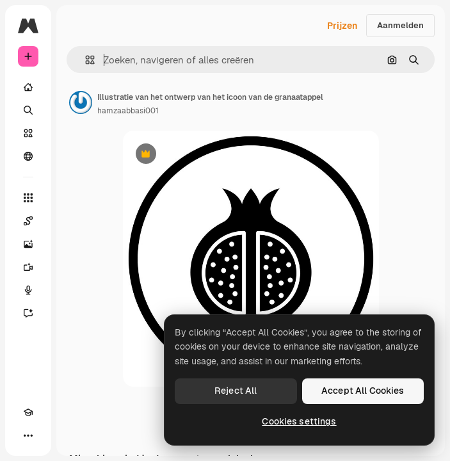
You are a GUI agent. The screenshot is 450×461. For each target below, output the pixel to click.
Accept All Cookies (363, 390)
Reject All (235, 390)
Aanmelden (400, 25)
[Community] (28, 156)
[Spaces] (28, 221)
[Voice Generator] (28, 290)
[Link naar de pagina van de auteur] (80, 102)
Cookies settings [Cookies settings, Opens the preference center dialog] (299, 421)
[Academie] (28, 412)
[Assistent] (28, 313)
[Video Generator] (28, 267)
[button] (84, 60)
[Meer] (28, 435)
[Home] (28, 87)
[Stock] (28, 133)
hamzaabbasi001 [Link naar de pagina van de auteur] (128, 111)
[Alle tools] (28, 198)
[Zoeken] (28, 110)
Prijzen (342, 25)
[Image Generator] (28, 244)
